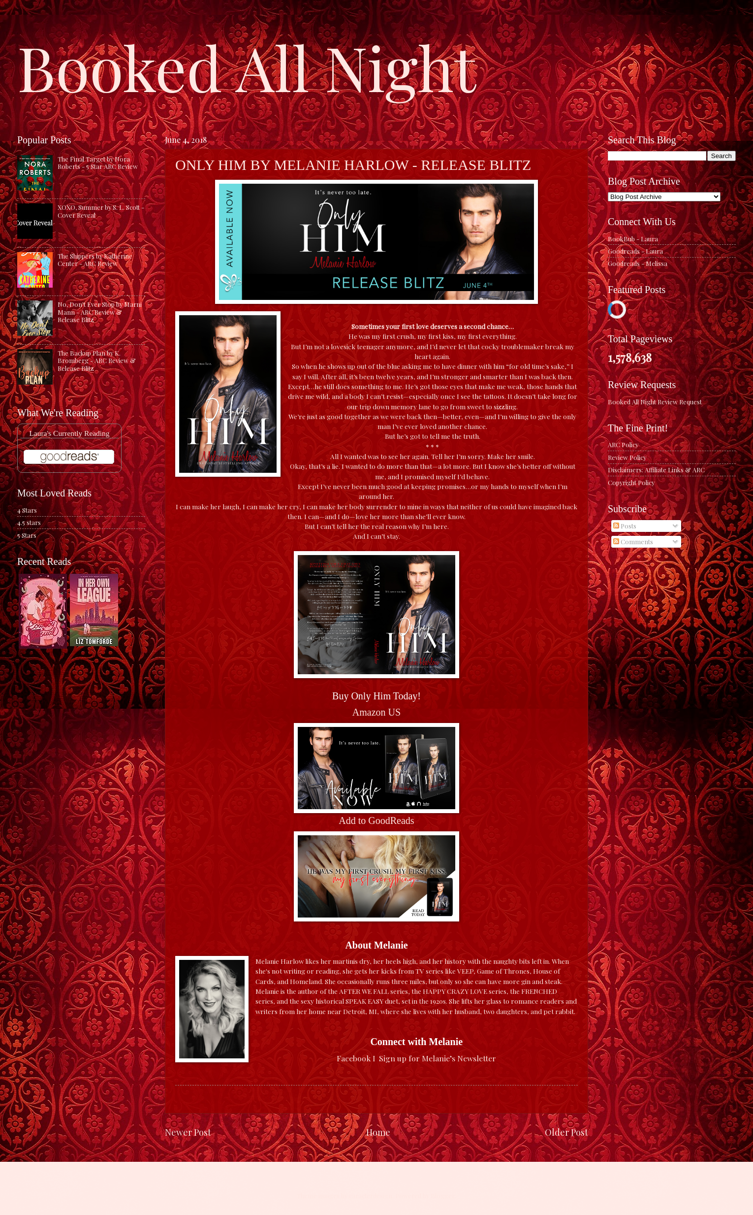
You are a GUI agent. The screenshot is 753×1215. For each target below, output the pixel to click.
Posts (624, 526)
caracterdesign (370, 1195)
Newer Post (188, 1132)
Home (378, 1132)
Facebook (354, 1058)
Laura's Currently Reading (69, 433)
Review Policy (627, 457)
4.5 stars (29, 522)
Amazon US (376, 712)
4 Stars (27, 510)
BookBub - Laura (633, 238)
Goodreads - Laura (635, 251)
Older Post (566, 1132)
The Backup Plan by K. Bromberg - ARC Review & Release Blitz (97, 360)
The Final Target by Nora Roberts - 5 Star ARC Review (98, 162)
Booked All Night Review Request (655, 401)
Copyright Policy (631, 482)
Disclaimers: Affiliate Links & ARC (656, 469)
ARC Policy (623, 444)
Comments (633, 541)
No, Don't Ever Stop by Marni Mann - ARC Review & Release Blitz (100, 312)
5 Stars (26, 535)
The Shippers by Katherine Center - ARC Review (95, 259)
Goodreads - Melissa (637, 263)
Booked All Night (246, 66)
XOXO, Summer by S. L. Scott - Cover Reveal (101, 211)
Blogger (443, 1195)
